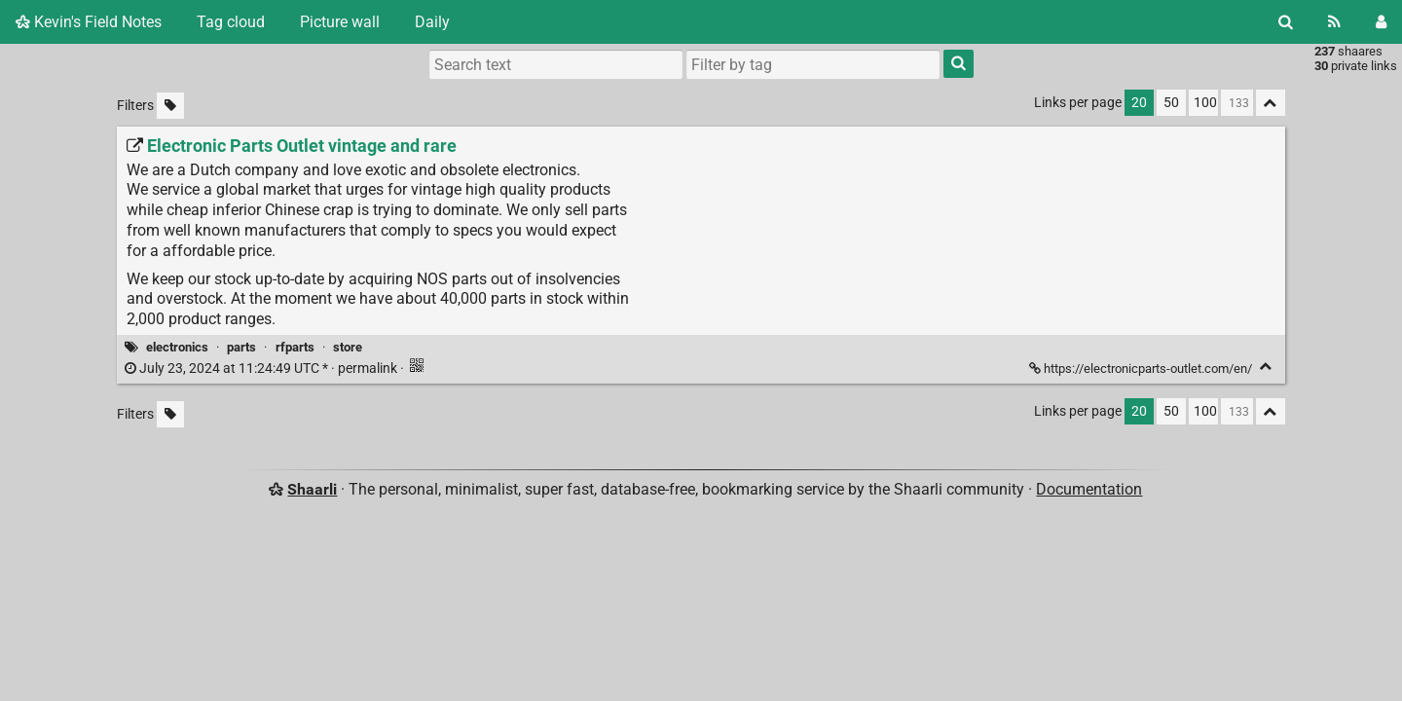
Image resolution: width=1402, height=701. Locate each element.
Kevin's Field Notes (89, 22)
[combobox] (813, 64)
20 (1139, 102)
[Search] (1286, 22)
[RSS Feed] (1334, 22)
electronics (177, 347)
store (347, 347)
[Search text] (556, 64)
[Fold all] (1270, 103)
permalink (262, 368)
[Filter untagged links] (170, 105)
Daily (432, 22)
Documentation (1089, 489)
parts (241, 347)
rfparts (295, 347)
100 (1205, 102)
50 (1171, 102)
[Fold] (1266, 366)
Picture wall (340, 22)
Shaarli (312, 489)
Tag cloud (231, 22)
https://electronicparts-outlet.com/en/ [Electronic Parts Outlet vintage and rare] (1142, 368)
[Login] (1381, 22)
